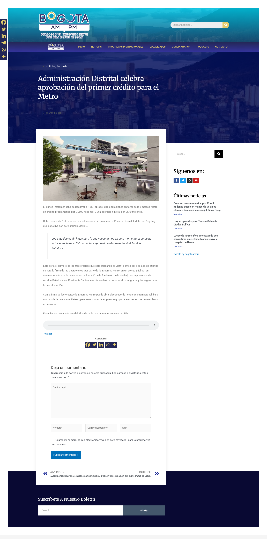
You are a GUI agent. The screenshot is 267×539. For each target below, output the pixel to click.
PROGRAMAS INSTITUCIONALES (125, 46)
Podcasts (62, 66)
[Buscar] (225, 25)
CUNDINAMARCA (181, 46)
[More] (114, 345)
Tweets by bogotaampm (187, 254)
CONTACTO (221, 46)
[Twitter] (94, 345)
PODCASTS (203, 46)
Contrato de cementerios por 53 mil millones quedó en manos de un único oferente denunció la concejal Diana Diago (197, 207)
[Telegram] (3, 42)
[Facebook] (88, 345)
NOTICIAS (96, 46)
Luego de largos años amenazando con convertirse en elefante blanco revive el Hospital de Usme (196, 239)
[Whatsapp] (108, 345)
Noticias (50, 66)
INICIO (81, 46)
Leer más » (178, 214)
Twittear (48, 333)
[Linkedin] (101, 345)
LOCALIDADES (158, 46)
